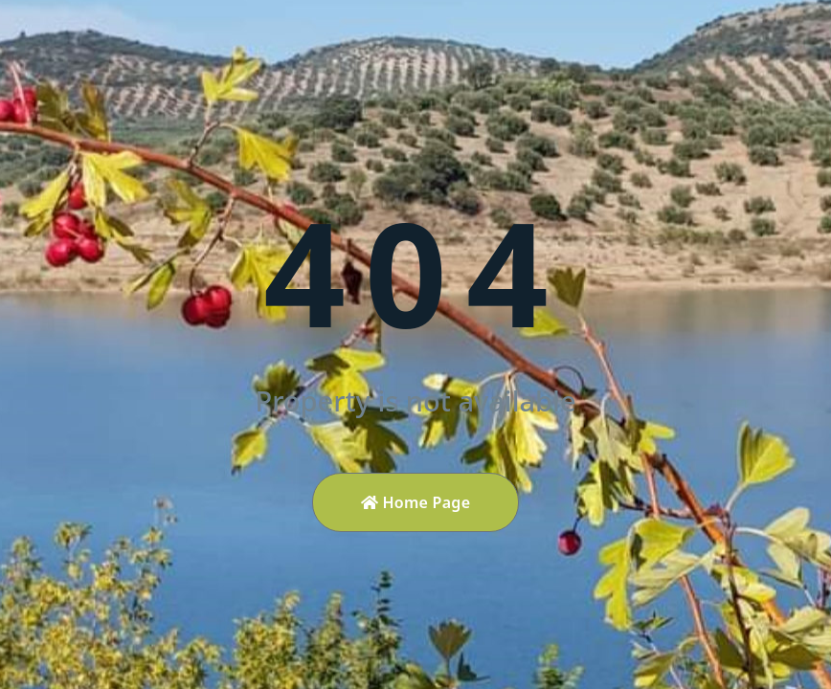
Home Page (416, 502)
